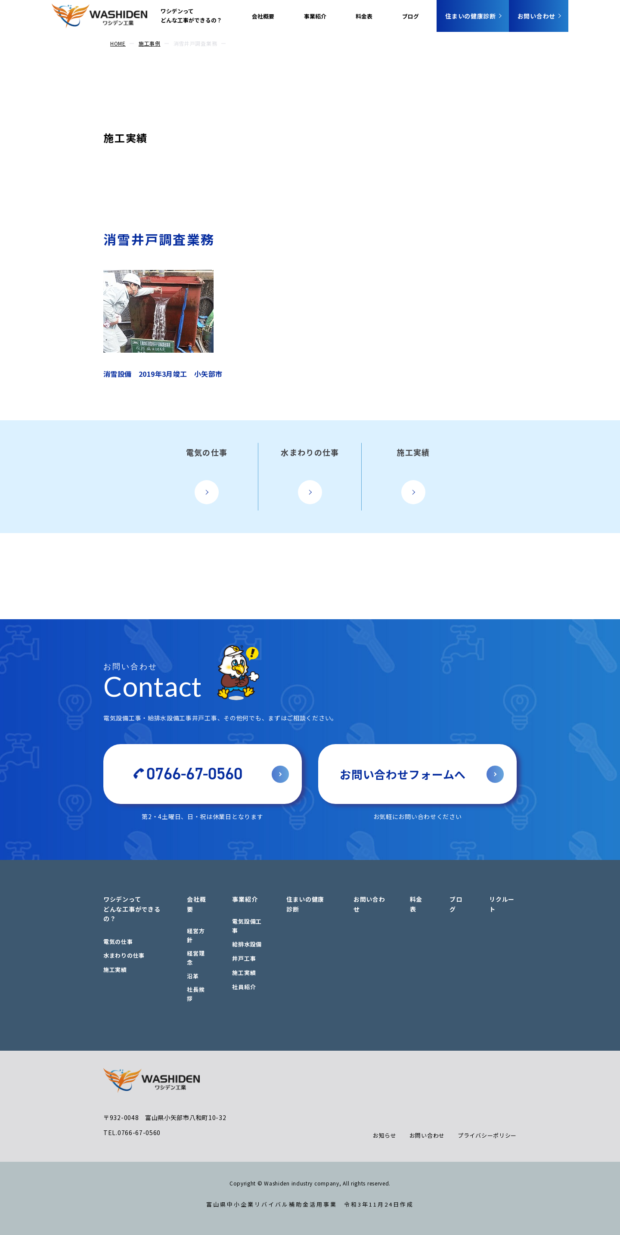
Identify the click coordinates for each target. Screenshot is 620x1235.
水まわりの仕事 (124, 955)
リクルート (502, 904)
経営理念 (196, 957)
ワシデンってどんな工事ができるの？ (191, 15)
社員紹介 (244, 987)
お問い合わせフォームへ (403, 774)
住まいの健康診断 (470, 16)
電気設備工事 (247, 925)
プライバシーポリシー (487, 1135)
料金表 (364, 16)
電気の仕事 (118, 941)
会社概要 (263, 16)
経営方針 (196, 935)
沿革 (192, 976)
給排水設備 (247, 944)
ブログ (410, 16)
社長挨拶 (196, 993)
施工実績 (125, 137)
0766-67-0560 (194, 774)
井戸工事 (244, 958)
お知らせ (385, 1135)
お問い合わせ (536, 16)
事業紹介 (315, 16)
